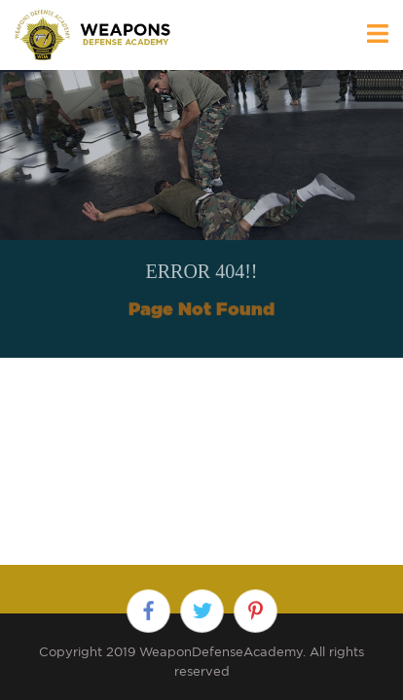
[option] (201, 214)
